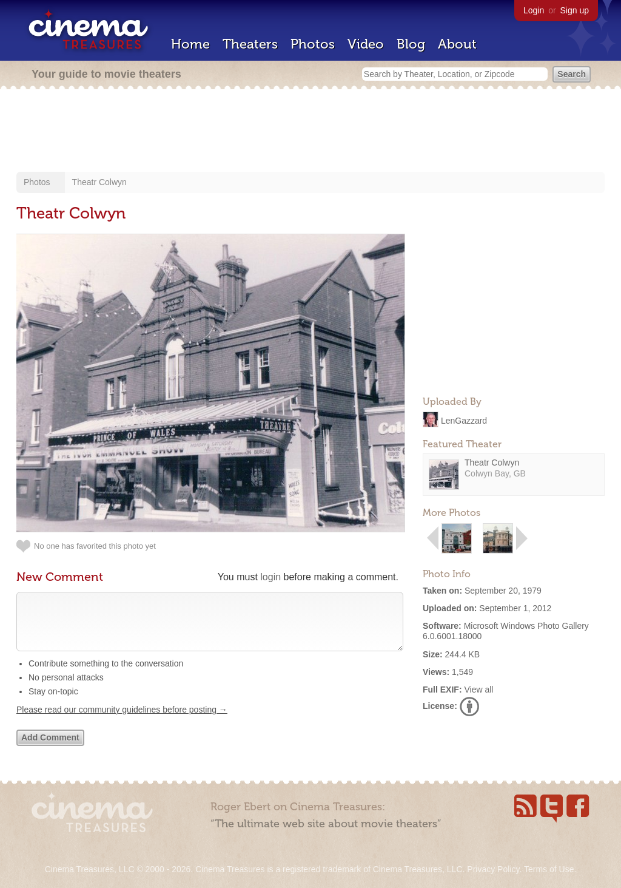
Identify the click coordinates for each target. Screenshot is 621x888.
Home (190, 44)
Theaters (250, 44)
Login (533, 10)
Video (365, 44)
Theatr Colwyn (99, 182)
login (270, 577)
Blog (411, 44)
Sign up (574, 10)
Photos (312, 44)
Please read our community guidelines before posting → (121, 722)
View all (478, 689)
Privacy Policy (493, 869)
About (457, 44)
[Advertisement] (310, 131)
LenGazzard (464, 420)
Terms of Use (549, 869)
